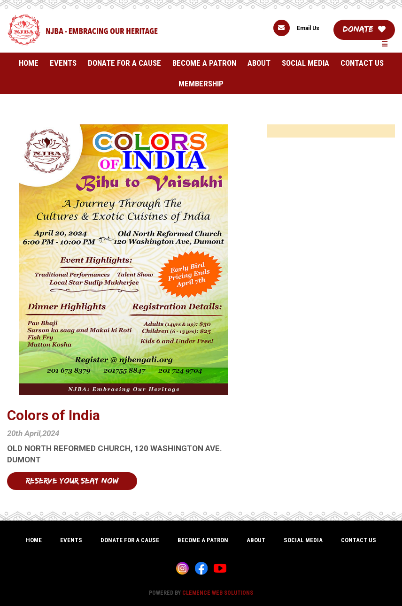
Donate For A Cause (124, 63)
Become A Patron (204, 63)
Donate (364, 29)
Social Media (305, 63)
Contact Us (362, 63)
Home (29, 63)
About (259, 63)
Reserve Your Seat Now (72, 480)
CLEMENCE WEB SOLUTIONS (217, 593)
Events (63, 63)
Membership (201, 83)
